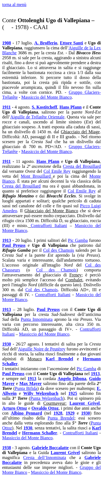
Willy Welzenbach (40, 393)
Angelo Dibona (72, 378)
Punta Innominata (37, 319)
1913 (6, 240)
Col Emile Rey (57, 171)
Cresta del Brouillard (82, 166)
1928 (58, 413)
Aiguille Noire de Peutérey (42, 349)
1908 (6, 43)
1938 (6, 447)
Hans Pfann (70, 107)
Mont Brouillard (36, 176)
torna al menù (14, 4)
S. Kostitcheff (44, 107)
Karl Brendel (59, 358)
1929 (70, 413)
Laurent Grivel (84, 403)
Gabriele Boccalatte (50, 447)
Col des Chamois (58, 250)
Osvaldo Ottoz (45, 408)
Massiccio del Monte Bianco (46, 97)
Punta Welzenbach (46, 398)
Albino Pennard (26, 413)
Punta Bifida (26, 388)
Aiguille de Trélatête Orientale (37, 117)
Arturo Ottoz (14, 408)
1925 (72, 393)
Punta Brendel (61, 418)
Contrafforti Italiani (49, 225)
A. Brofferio (45, 43)
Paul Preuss (14, 245)
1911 (6, 107)
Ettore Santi (71, 43)
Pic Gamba (78, 240)
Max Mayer (30, 383)
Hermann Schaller (39, 433)
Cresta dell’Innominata (44, 457)
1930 (6, 344)
